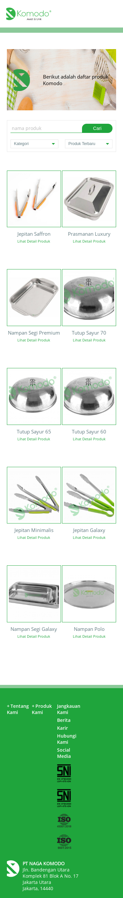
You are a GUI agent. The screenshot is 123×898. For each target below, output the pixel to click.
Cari (97, 128)
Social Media (64, 753)
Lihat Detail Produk (33, 241)
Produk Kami (42, 709)
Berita (64, 720)
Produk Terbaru (89, 143)
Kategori (34, 143)
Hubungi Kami (66, 739)
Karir (62, 728)
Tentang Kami (18, 709)
